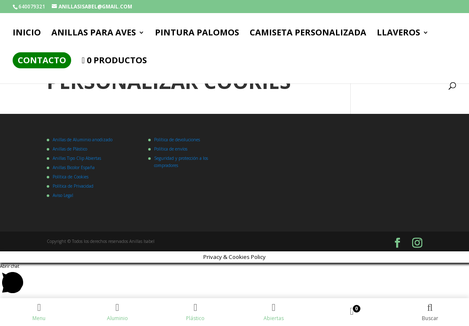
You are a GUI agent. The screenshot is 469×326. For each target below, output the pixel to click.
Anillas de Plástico (70, 149)
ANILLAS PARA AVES (93, 34)
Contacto (42, 60)
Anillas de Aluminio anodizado (82, 140)
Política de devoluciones (177, 140)
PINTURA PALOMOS (197, 34)
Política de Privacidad (73, 186)
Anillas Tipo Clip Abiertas (77, 158)
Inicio (27, 34)
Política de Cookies (70, 177)
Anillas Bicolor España (74, 167)
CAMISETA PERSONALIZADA (308, 34)
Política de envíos (170, 149)
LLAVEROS (398, 34)
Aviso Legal (63, 195)
